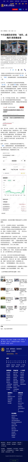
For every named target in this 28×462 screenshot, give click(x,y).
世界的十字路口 (16, 385)
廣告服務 (14, 444)
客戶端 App (3, 445)
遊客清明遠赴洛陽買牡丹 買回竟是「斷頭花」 (9, 299)
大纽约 (7, 339)
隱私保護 (19, 442)
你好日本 (20, 396)
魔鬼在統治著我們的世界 (17, 422)
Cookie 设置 (14, 460)
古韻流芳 (22, 375)
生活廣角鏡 (20, 394)
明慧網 (17, 450)
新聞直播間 (15, 9)
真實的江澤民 (14, 425)
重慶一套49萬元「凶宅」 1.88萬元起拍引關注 (9, 281)
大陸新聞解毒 (16, 389)
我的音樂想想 (21, 411)
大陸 (9, 30)
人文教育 (22, 370)
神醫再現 (9, 401)
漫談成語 (22, 379)
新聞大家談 (15, 372)
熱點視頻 (13, 364)
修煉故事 (13, 435)
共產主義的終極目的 (16, 420)
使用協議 (3, 444)
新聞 (7, 358)
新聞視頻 (8, 370)
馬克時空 (15, 387)
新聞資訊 (5, 30)
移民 (5, 77)
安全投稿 (8, 444)
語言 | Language (24, 1)
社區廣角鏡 (8, 385)
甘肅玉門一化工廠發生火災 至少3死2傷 (10, 290)
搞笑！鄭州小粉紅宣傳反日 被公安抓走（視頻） (23, 308)
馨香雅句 (22, 377)
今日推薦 (23, 364)
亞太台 (8, 341)
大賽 (7, 1)
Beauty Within (21, 403)
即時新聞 (18, 364)
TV (20, 9)
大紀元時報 (15, 448)
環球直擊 (8, 374)
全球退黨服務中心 (10, 450)
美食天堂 (20, 399)
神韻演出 (17, 366)
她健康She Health (11, 396)
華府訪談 (8, 382)
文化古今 (22, 382)
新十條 (21, 75)
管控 (15, 84)
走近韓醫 (9, 403)
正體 (16, 1)
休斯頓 (22, 339)
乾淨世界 (21, 448)
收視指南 (14, 442)
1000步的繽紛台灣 (21, 409)
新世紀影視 (8, 451)
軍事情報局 (15, 382)
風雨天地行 (14, 428)
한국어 (11, 343)
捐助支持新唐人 (10, 353)
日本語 (7, 343)
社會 (12, 30)
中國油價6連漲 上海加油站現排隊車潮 (10, 317)
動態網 (21, 450)
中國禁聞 (8, 375)
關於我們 (9, 442)
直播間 (13, 351)
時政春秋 (15, 377)
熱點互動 (15, 374)
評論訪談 (15, 370)
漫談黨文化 (14, 433)
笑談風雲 (22, 374)
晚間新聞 (8, 377)
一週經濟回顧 (9, 384)
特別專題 (14, 413)
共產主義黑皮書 (15, 430)
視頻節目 (19, 349)
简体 (18, 1)
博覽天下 (8, 366)
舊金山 (4, 341)
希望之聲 (3, 450)
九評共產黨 (14, 423)
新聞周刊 (8, 380)
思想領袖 (15, 379)
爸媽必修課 (22, 380)
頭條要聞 (8, 364)
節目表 (8, 351)
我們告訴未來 (14, 415)
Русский (3, 343)
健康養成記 (10, 399)
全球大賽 (22, 366)
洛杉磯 (14, 339)
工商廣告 (13, 437)
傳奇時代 (13, 417)
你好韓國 (20, 398)
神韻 (4, 1)
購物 (16, 353)
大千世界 (20, 404)
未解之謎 (22, 372)
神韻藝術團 (9, 448)
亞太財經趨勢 (9, 387)
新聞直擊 (8, 379)
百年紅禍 (13, 427)
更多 (13, 451)
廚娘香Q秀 (20, 406)
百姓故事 (13, 432)
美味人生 (20, 401)
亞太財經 (8, 389)
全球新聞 (8, 372)
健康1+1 (9, 394)
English (18, 341)
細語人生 (15, 390)
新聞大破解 (15, 380)
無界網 (2, 451)
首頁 (2, 30)
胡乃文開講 (10, 398)
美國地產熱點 (23, 384)
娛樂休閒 (20, 392)
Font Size (22, 70)
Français (23, 341)
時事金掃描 (15, 375)
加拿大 (11, 339)
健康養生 (10, 392)
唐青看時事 (15, 384)
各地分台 (11, 1)
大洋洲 (18, 339)
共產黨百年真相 (15, 418)
